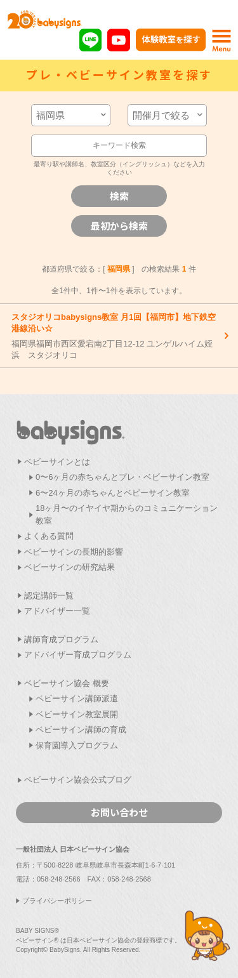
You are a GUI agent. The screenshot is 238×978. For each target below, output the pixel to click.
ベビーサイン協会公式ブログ (77, 779)
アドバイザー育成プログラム (77, 654)
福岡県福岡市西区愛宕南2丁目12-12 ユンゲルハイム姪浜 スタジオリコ (115, 336)
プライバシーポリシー (57, 900)
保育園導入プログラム (77, 745)
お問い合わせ (119, 812)
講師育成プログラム (61, 639)
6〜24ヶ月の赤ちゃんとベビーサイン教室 (113, 493)
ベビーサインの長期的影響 (73, 552)
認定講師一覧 (49, 595)
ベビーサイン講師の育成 (81, 729)
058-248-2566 (59, 879)
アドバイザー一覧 (57, 611)
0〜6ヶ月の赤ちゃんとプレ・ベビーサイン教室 (122, 477)
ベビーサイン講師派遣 (77, 698)
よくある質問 (49, 536)
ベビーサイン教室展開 (77, 714)
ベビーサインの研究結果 (69, 567)
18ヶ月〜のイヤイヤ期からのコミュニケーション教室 (127, 514)
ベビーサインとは (57, 461)
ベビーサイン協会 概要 (66, 683)
